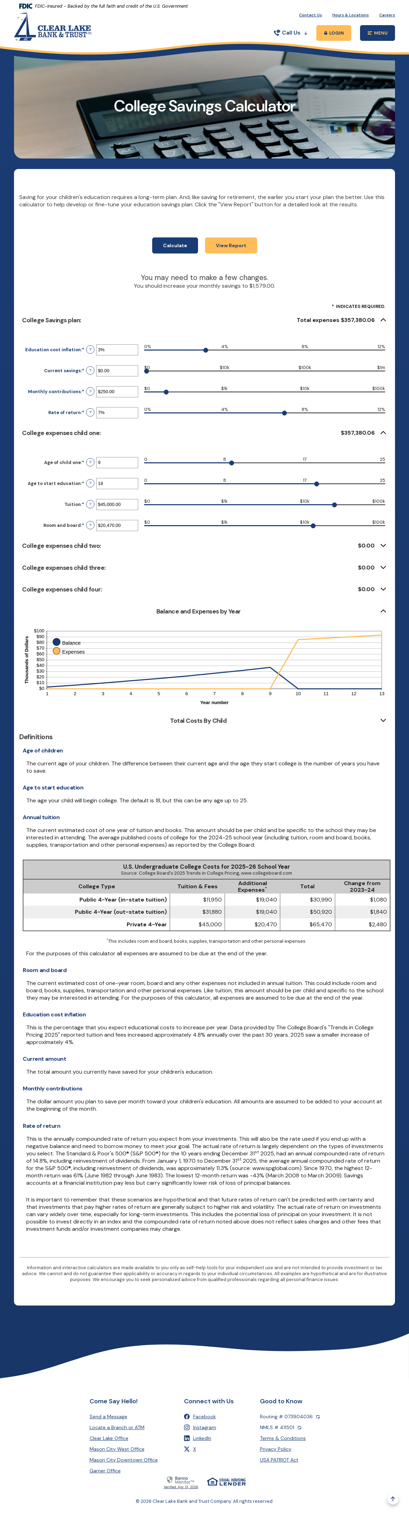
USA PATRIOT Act (279, 1460)
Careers (387, 15)
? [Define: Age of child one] (90, 470)
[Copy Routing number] (318, 1416)
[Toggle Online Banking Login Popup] (333, 33)
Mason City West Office (117, 1449)
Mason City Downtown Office (124, 1460)
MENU (381, 34)
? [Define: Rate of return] (90, 420)
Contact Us (310, 15)
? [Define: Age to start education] (90, 491)
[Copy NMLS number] (299, 1427)
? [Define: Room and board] (90, 533)
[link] (181, 1482)
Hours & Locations (350, 15)
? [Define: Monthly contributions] (90, 399)
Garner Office (105, 1471)
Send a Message (108, 1416)
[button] (204, 329)
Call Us (291, 32)
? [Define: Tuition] (90, 512)
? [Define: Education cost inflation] (90, 357)
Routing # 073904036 (290, 1416)
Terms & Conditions (283, 1438)
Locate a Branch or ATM (117, 1427)
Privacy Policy (275, 1449)
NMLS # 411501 (280, 1427)
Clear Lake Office (109, 1438)
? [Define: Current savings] (90, 378)
